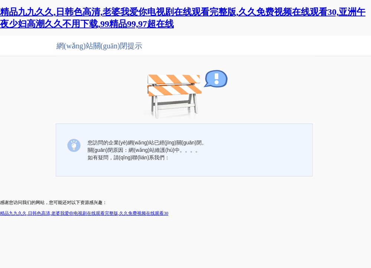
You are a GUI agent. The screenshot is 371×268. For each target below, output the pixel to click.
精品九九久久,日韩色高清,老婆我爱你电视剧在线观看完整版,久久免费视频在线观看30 (84, 213)
